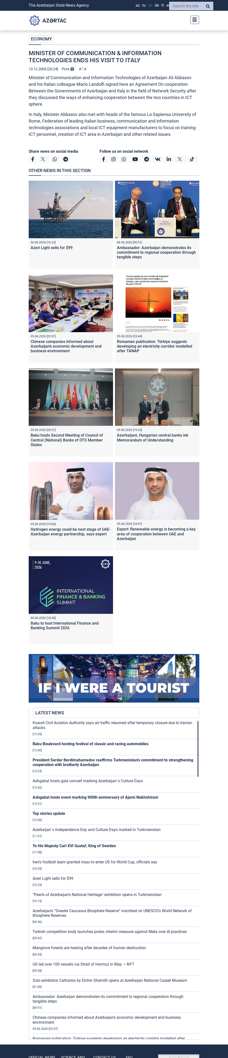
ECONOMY (41, 38)
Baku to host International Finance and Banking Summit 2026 (65, 625)
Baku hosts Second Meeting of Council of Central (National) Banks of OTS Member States (67, 440)
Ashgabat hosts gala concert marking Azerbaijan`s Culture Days (88, 781)
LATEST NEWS (49, 712)
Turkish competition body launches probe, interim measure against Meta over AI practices (110, 931)
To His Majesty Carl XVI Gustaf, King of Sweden (74, 846)
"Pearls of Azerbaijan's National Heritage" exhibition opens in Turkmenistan (97, 894)
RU (144, 5)
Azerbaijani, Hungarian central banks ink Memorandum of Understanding (152, 437)
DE (157, 5)
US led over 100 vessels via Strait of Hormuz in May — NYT (83, 964)
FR (162, 5)
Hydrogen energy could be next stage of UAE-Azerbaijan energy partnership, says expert (71, 531)
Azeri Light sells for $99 (52, 247)
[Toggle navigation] (193, 19)
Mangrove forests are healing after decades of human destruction (89, 947)
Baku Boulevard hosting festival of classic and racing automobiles (91, 744)
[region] (116, 879)
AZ (138, 5)
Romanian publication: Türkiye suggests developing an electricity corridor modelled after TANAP (154, 346)
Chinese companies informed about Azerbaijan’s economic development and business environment (66, 346)
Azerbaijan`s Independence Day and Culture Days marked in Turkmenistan (97, 829)
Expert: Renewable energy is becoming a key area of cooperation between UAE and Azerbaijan (156, 534)
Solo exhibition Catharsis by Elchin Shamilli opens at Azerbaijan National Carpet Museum (110, 980)
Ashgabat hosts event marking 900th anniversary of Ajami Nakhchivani (95, 797)
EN (150, 5)
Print (68, 69)
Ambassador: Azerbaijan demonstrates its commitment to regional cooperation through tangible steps (156, 252)
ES (168, 5)
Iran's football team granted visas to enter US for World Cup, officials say (95, 862)
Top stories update (49, 813)
